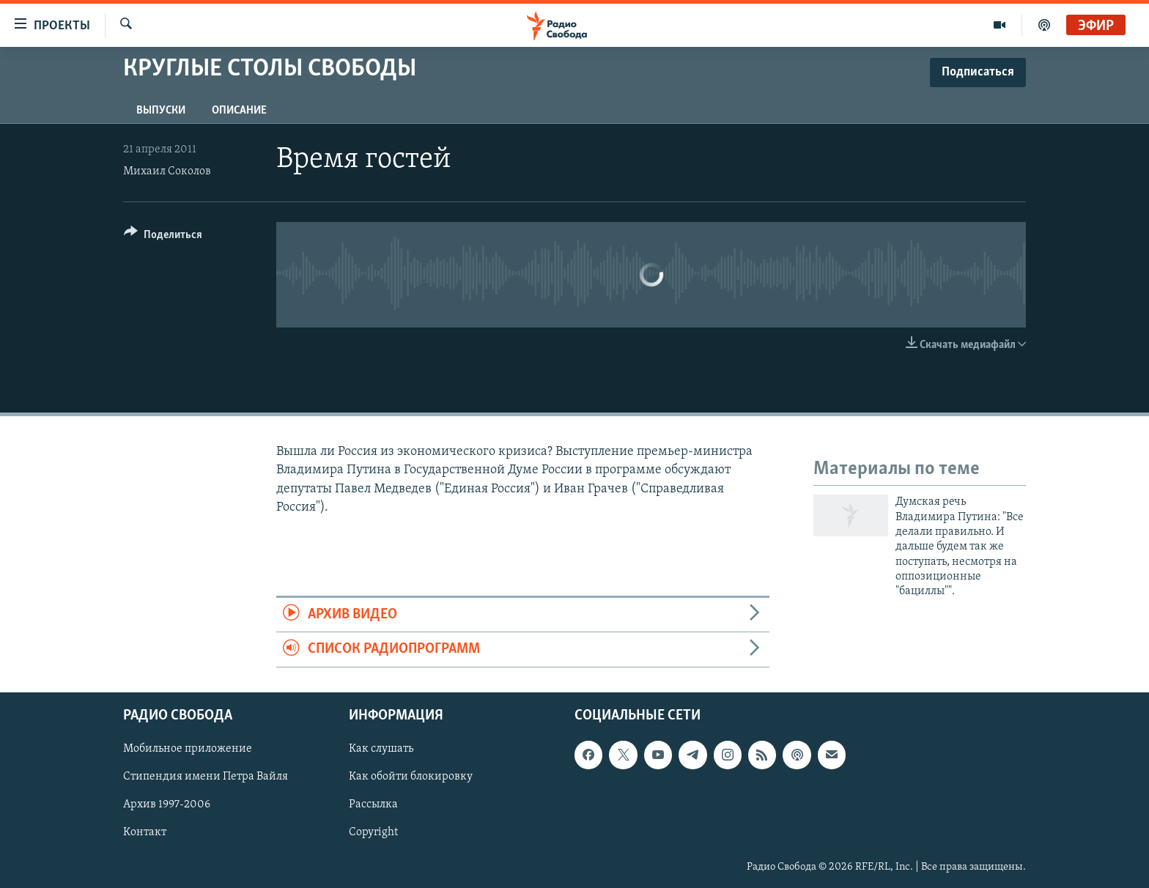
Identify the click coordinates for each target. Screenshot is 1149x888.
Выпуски (160, 110)
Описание (239, 110)
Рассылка (373, 804)
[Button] (163, 237)
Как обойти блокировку (411, 776)
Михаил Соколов (167, 171)
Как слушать (381, 749)
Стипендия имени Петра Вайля (205, 776)
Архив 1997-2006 (166, 804)
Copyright (373, 832)
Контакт (144, 832)
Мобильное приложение (187, 749)
